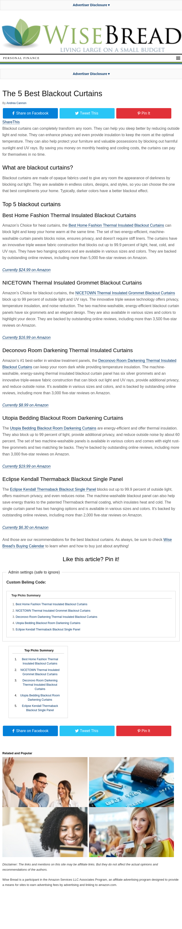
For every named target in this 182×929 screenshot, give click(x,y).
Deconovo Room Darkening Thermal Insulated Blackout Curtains (56, 617)
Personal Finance (21, 58)
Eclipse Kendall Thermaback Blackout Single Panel (53, 489)
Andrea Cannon (16, 103)
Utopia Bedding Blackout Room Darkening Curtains (53, 428)
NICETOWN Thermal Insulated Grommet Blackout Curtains (125, 293)
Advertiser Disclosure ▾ (91, 5)
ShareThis (11, 122)
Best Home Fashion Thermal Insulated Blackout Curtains (116, 225)
